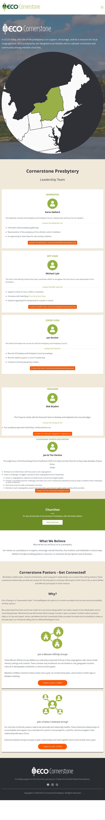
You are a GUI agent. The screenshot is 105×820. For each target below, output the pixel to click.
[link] (52, 626)
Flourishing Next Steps (37, 296)
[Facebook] (48, 784)
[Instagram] (52, 784)
